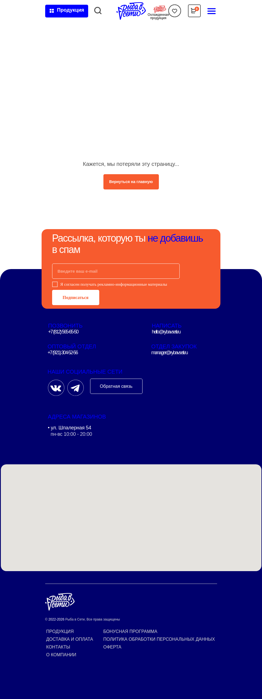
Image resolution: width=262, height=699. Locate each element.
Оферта (112, 647)
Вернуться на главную (131, 181)
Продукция (60, 631)
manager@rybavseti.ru (169, 352)
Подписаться (75, 297)
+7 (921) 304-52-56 (63, 352)
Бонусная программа (130, 631)
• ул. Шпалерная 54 (69, 427)
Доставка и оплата (69, 639)
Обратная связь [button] (116, 386)
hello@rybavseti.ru (166, 332)
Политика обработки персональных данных (159, 639)
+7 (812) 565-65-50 (63, 332)
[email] (116, 271)
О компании (61, 654)
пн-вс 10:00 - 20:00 (71, 434)
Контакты (58, 647)
